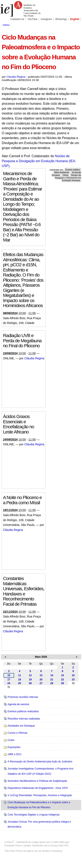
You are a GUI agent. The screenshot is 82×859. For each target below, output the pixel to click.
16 (73, 675)
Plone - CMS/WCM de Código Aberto (26, 842)
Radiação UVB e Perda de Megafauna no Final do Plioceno (22, 340)
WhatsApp (61, 19)
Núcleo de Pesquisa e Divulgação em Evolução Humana (68, 178)
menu (6, 24)
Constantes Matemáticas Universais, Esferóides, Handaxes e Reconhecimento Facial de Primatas (23, 591)
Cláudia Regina (15, 76)
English (74, 19)
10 (8, 675)
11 (19, 675)
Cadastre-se (17, 19)
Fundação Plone (13, 845)
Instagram (46, 19)
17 (8, 679)
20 (41, 679)
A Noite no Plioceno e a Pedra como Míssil (22, 500)
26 (30, 683)
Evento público (72, 169)
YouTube (32, 19)
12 (30, 675)
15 (62, 675)
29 (62, 683)
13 (41, 675)
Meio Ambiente (61, 172)
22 (62, 679)
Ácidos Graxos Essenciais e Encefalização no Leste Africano (18, 424)
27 (41, 683)
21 (51, 679)
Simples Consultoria (52, 851)
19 (30, 679)
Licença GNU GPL (59, 845)
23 (73, 679)
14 (51, 675)
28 (51, 683)
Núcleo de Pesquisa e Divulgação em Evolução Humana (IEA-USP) (39, 161)
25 (19, 683)
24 (8, 683)
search (76, 24)
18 (19, 679)
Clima (65, 175)
